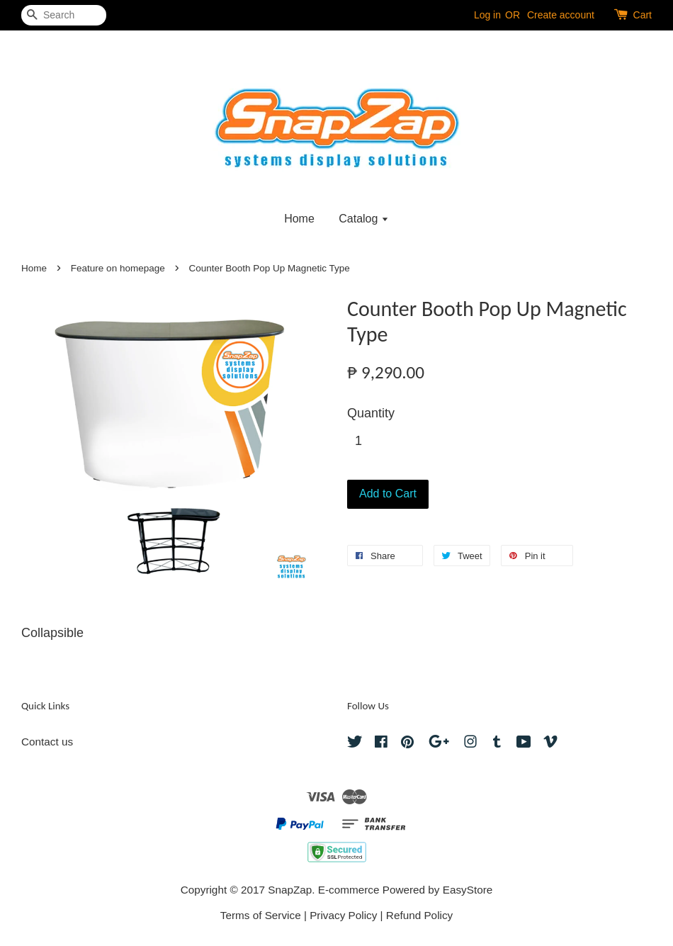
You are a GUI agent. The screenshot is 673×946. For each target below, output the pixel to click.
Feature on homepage (118, 268)
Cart (642, 15)
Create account (560, 15)
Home (299, 219)
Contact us (47, 742)
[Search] (63, 15)
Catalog (364, 219)
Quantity (371, 413)
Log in (487, 15)
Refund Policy (419, 915)
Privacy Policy (343, 915)
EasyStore (468, 890)
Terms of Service (260, 915)
